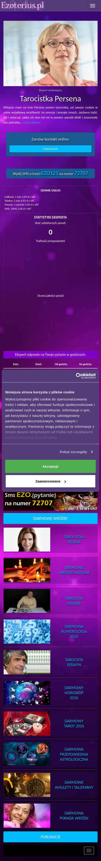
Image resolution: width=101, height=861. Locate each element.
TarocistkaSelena (74, 539)
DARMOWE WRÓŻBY (50, 518)
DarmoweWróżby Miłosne (73, 570)
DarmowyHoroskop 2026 (74, 692)
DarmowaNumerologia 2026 (74, 631)
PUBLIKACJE (51, 836)
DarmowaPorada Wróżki (74, 816)
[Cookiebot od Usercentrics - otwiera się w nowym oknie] (76, 376)
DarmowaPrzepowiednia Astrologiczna (74, 754)
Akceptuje (50, 466)
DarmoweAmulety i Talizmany (74, 785)
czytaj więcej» (32, 122)
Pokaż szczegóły (73, 452)
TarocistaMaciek (74, 601)
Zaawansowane (50, 481)
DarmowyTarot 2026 (74, 724)
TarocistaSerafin (74, 662)
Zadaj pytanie (50, 148)
